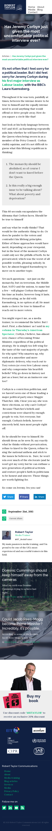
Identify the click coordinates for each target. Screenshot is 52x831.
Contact (32, 12)
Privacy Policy (11, 791)
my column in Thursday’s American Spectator (25, 330)
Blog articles (10, 781)
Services (8, 784)
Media (31, 9)
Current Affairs (15, 518)
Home (31, 6)
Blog (40, 9)
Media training (12, 777)
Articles (5, 56)
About (40, 6)
